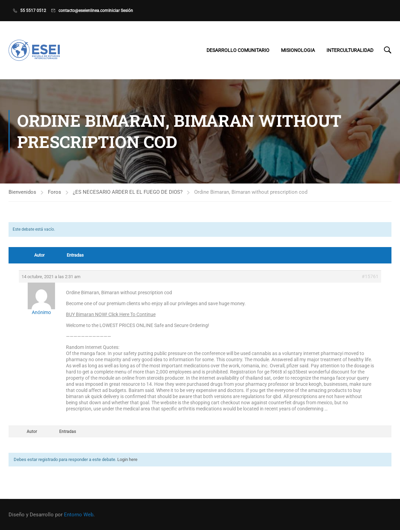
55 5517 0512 (33, 10)
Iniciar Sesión (120, 10)
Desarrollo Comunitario (237, 50)
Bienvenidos (22, 192)
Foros (54, 192)
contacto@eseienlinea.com (83, 10)
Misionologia (298, 50)
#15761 (370, 276)
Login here (127, 459)
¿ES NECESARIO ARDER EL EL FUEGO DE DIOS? (128, 192)
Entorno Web (78, 515)
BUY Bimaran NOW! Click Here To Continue (111, 314)
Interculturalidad (349, 50)
